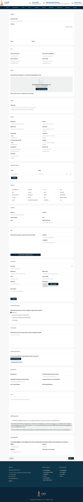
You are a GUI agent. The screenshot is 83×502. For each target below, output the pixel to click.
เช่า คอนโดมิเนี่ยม (63, 470)
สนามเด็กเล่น (45, 200)
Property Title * (14, 19)
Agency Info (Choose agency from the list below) (20, 317)
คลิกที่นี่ (58, 420)
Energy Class (13, 374)
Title (12, 170)
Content (12, 24)
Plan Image (45, 281)
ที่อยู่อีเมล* (12, 449)
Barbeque (29, 189)
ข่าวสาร (29, 7)
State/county (13, 217)
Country (44, 212)
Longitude (44, 240)
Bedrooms (12, 121)
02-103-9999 (35, 2)
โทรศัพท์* (44, 444)
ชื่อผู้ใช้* (12, 444)
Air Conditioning (14, 189)
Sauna (44, 194)
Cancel (11, 458)
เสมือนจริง (67, 26)
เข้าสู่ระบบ (75, 7)
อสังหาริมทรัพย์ (15, 7)
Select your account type (48, 449)
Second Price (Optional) (48, 53)
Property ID (45, 147)
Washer (28, 197)
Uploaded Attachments (16, 362)
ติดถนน (12, 200)
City (43, 217)
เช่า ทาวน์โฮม (62, 474)
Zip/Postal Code (46, 220)
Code (71, 26)
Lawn (44, 192)
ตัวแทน (23, 7)
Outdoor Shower (14, 194)
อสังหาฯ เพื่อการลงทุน (47, 480)
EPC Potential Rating (47, 384)
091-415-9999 (13, 474)
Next (71, 458)
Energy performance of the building (51, 379)
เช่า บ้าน (61, 476)
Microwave (61, 192)
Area (11, 220)
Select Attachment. (15, 359)
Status (33, 41)
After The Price (14, 58)
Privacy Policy (59, 7)
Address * (12, 212)
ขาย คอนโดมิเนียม (46, 470)
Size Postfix (13, 133)
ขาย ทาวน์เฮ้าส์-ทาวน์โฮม (48, 472)
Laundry (28, 192)
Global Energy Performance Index (50, 374)
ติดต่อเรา (43, 7)
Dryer (60, 189)
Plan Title (12, 266)
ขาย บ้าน (44, 476)
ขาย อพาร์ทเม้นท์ (46, 478)
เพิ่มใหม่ (14, 178)
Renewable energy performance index (19, 379)
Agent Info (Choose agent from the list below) (19, 315)
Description (13, 289)
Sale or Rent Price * (15, 53)
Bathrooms (13, 126)
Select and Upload (41, 89)
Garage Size (13, 147)
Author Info (13, 312)
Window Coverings (62, 197)
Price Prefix (45, 58)
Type (11, 41)
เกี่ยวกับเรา (37, 7)
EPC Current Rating (15, 384)
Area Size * (45, 126)
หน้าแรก (7, 7)
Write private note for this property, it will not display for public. (26, 332)
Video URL (12, 105)
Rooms (44, 121)
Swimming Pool (62, 194)
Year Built (12, 153)
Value (39, 170)
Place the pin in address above (26, 255)
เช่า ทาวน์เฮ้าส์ (62, 472)
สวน (59, 200)
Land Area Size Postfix (15, 140)
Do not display (14, 320)
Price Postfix (45, 276)
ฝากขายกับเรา (51, 7)
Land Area (44, 133)
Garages (44, 140)
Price (11, 276)
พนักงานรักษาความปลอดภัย (32, 200)
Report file (67, 7)
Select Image (53, 284)
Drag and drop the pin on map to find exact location (22, 235)
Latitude (44, 235)
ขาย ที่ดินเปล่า (45, 474)
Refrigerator (29, 194)
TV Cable (12, 197)
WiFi (43, 197)
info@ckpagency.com (36, 4)
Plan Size (12, 281)
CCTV (44, 189)
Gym (12, 192)
